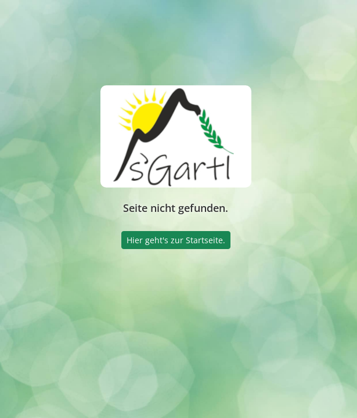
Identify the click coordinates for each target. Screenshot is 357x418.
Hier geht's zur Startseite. (176, 240)
